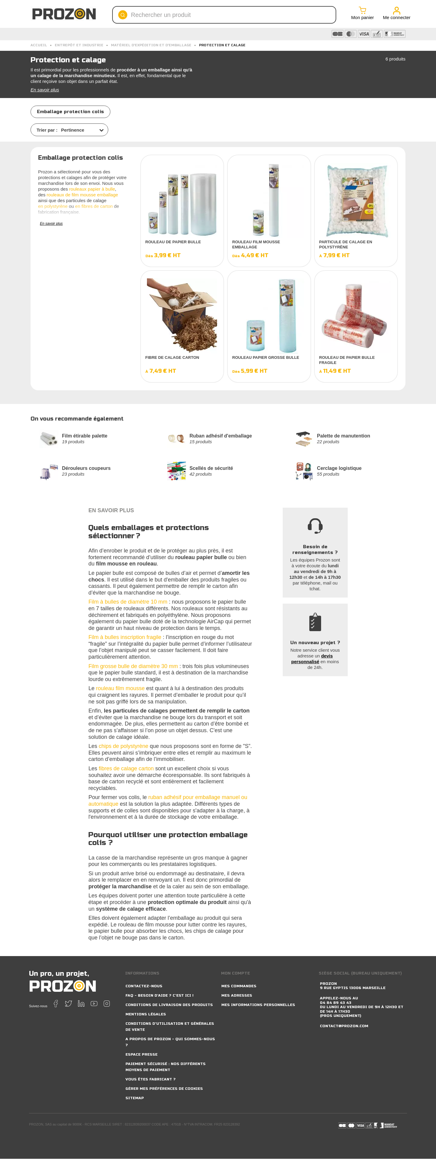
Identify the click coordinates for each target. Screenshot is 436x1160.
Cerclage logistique (339, 469)
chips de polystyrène (123, 747)
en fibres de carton (94, 206)
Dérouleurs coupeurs (86, 469)
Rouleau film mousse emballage (256, 244)
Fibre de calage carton (172, 357)
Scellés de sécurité (211, 469)
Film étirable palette (85, 436)
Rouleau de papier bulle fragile (347, 360)
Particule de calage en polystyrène (345, 244)
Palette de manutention (343, 436)
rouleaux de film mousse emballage (82, 194)
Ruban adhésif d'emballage (221, 436)
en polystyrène (53, 206)
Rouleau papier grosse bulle (265, 357)
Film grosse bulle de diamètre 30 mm (133, 667)
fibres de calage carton (126, 770)
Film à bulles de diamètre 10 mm (127, 603)
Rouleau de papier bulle (173, 242)
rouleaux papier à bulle (92, 189)
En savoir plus (45, 89)
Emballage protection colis (70, 111)
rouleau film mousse (120, 689)
